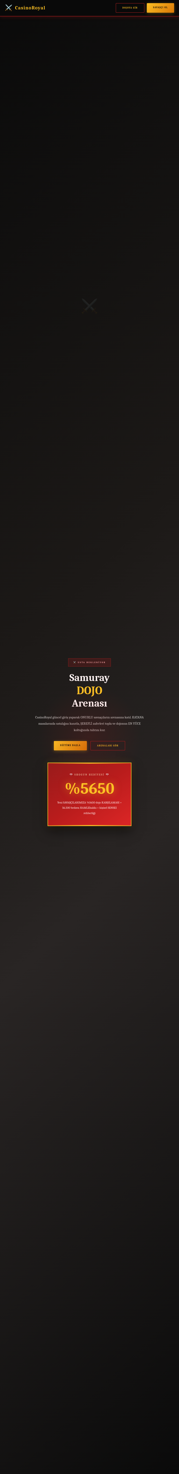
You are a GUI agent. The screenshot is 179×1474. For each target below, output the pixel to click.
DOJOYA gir (130, 7)
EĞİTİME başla (70, 745)
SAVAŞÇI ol (160, 7)
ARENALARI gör (108, 745)
